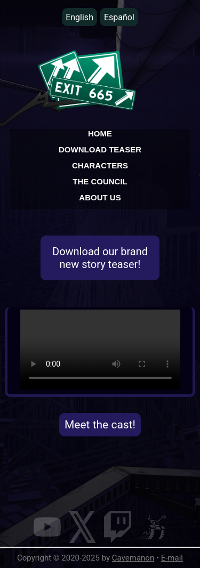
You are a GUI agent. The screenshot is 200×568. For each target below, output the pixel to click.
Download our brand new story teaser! (100, 258)
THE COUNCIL (100, 181)
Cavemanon (133, 558)
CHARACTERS (100, 165)
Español (119, 17)
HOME (100, 133)
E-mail (172, 558)
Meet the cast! (100, 424)
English (79, 17)
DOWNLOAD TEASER (100, 149)
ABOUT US (100, 197)
